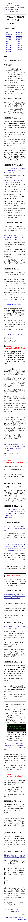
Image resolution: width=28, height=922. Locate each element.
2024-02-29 (19, 49)
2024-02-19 (19, 38)
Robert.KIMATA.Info (11, 3)
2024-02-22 (19, 41)
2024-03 (17, 11)
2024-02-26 (19, 45)
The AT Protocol (14, 747)
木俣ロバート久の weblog (12, 5)
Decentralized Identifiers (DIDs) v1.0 (13, 335)
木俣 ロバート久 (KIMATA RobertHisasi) (15, 917)
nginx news (9, 517)
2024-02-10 (8, 45)
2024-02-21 (19, 40)
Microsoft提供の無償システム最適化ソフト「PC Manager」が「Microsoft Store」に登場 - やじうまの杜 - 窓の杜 (14, 596)
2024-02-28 (19, 47)
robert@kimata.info (21, 919)
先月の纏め (9, 34)
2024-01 (7, 9)
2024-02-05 (8, 36)
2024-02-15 (19, 32)
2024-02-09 (8, 43)
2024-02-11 (8, 47)
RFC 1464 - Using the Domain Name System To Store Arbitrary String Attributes (14, 745)
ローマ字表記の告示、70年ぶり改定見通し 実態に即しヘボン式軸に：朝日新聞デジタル (15, 528)
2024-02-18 (19, 36)
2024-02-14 (8, 51)
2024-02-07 (8, 40)
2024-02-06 (8, 38)
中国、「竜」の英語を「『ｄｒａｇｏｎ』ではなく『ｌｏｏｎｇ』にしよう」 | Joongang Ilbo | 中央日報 (15, 237)
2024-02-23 (19, 43)
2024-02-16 (19, 34)
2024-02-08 (8, 41)
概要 (7, 32)
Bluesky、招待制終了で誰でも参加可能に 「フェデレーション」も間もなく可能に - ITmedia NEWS (14, 170)
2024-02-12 (8, 49)
